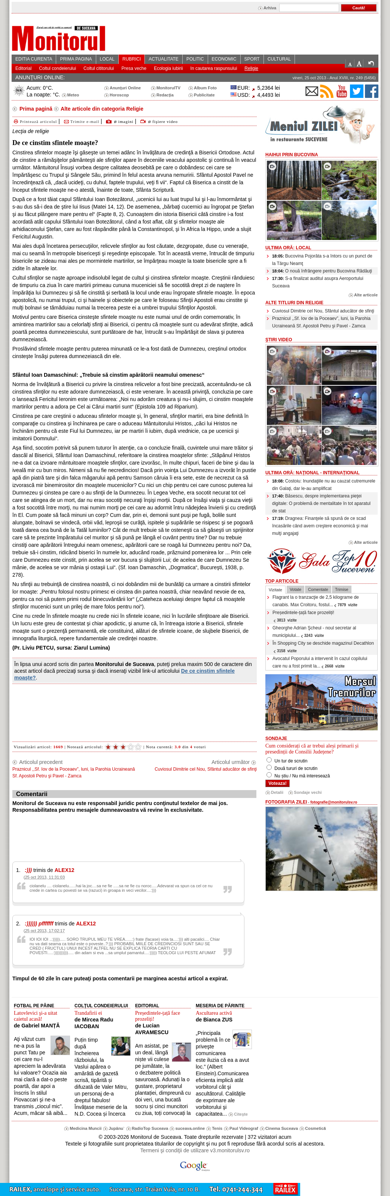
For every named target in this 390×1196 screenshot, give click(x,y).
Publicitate (204, 95)
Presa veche (133, 68)
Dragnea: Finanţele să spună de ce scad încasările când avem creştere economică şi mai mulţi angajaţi (320, 526)
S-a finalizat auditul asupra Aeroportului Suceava (317, 282)
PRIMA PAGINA (76, 59)
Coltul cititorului (98, 68)
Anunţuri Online (125, 88)
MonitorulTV (168, 88)
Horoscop (119, 95)
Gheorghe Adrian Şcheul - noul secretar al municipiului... (314, 631)
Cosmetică (315, 1128)
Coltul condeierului (57, 68)
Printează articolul (34, 121)
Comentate (318, 589)
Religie (251, 68)
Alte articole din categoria (101, 109)
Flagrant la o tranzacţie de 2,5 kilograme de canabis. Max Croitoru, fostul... (315, 601)
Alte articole (366, 295)
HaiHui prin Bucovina (291, 154)
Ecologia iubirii (168, 68)
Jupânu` (117, 1128)
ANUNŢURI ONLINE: (40, 77)
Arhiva (269, 8)
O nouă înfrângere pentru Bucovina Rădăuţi (322, 271)
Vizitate (275, 590)
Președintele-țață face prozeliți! (303, 616)
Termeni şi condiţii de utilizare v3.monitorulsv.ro (195, 1150)
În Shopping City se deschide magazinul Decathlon (323, 647)
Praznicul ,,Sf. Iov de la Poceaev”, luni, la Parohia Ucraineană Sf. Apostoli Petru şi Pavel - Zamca (321, 322)
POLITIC (195, 59)
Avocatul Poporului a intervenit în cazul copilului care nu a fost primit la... (319, 662)
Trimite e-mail (81, 121)
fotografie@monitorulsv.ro (333, 802)
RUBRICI (131, 59)
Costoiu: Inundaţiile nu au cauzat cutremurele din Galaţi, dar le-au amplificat (323, 484)
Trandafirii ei (88, 1013)
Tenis (217, 1128)
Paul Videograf (243, 1128)
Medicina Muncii (85, 1128)
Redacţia (165, 95)
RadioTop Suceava (150, 1128)
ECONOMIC (224, 59)
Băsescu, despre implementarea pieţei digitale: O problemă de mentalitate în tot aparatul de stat (321, 503)
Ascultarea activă (214, 1013)
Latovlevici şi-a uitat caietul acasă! (35, 1016)
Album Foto (205, 88)
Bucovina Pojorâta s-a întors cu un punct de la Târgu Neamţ (322, 259)
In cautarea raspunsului (214, 68)
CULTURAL (279, 59)
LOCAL (107, 59)
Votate (295, 589)
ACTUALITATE (164, 59)
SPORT (252, 59)
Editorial (23, 68)
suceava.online (190, 1128)
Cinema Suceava (281, 1128)
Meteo (73, 95)
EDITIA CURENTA (33, 59)
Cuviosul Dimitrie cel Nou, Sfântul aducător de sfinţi (323, 311)
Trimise (341, 589)
